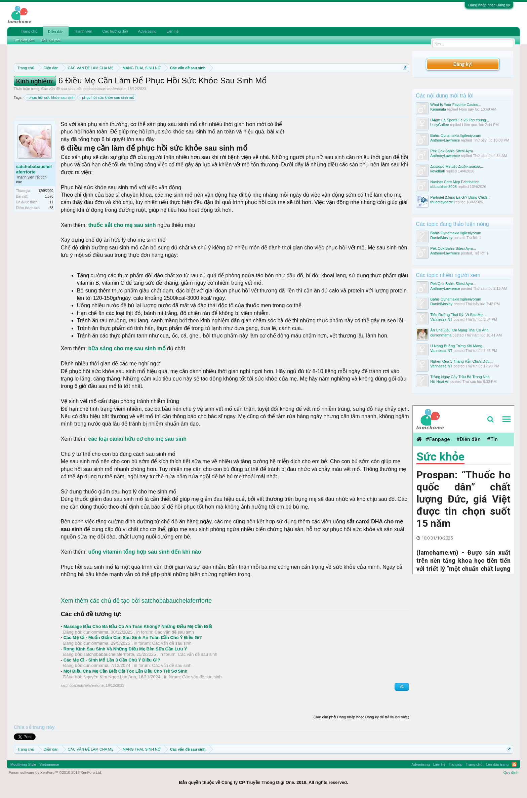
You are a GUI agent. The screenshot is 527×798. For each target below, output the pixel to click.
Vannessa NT (441, 319)
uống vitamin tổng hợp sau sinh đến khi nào (144, 552)
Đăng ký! (463, 64)
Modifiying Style (23, 764)
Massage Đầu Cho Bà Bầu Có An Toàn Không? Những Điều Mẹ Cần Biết (138, 626)
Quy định (511, 772)
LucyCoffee (439, 125)
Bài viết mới (51, 40)
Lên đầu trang (497, 764)
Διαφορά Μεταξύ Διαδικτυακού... (456, 166)
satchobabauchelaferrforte (104, 89)
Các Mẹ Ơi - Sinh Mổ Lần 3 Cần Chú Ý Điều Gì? (112, 660)
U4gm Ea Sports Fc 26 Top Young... (459, 120)
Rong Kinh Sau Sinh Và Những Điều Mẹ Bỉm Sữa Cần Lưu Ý (125, 648)
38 (51, 208)
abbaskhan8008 (443, 187)
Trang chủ (29, 31)
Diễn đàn (56, 32)
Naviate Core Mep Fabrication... (456, 182)
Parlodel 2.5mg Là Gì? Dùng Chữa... (460, 197)
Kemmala (438, 109)
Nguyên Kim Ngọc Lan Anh (109, 676)
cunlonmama (95, 632)
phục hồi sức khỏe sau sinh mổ (107, 97)
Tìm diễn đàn (24, 40)
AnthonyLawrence (445, 140)
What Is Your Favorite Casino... (455, 105)
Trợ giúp (455, 764)
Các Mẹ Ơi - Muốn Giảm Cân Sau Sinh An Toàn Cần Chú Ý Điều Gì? (133, 637)
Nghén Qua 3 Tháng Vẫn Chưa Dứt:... (461, 361)
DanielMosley (441, 238)
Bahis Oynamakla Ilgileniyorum (455, 135)
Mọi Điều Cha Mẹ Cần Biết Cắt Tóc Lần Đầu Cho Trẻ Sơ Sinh (126, 671)
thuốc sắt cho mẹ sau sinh (122, 225)
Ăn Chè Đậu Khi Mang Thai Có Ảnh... (460, 330)
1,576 (49, 196)
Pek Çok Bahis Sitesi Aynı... (453, 151)
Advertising (147, 31)
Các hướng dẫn (115, 31)
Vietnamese (49, 764)
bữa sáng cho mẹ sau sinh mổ (126, 348)
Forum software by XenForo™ (55, 772)
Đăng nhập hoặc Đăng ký (489, 5)
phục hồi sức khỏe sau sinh (50, 97)
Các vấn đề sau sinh (58, 89)
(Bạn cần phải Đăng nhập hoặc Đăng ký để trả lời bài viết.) (361, 717)
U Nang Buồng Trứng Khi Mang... (457, 346)
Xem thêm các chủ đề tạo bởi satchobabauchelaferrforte (136, 600)
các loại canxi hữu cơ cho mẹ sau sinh (137, 439)
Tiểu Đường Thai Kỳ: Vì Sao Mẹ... (458, 315)
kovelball (437, 171)
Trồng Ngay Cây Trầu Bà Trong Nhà (459, 377)
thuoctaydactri (441, 202)
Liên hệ (172, 31)
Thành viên (83, 31)
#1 (402, 686)
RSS (514, 764)
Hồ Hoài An (439, 382)
